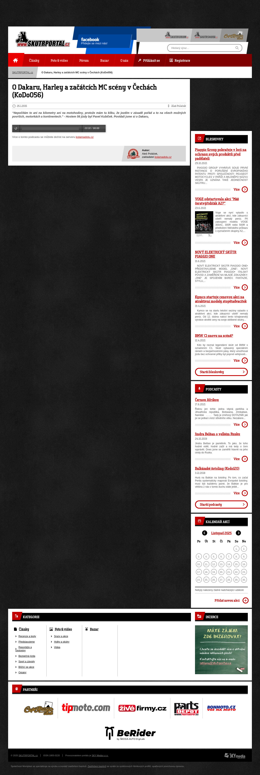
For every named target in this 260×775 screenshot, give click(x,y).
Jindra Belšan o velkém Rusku (217, 434)
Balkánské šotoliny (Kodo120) (217, 468)
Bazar (94, 629)
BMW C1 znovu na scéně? (214, 335)
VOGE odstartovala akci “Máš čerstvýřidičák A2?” (217, 201)
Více (237, 189)
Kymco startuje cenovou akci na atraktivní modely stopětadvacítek (221, 299)
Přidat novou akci (227, 600)
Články (24, 629)
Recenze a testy (27, 636)
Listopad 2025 (221, 533)
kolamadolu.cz (85, 137)
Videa (57, 647)
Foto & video (63, 629)
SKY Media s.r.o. (100, 755)
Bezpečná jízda (26, 656)
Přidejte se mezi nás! (94, 42)
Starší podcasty (211, 504)
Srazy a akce (61, 636)
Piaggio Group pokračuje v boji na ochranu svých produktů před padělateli (220, 153)
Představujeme (26, 641)
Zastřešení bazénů (97, 766)
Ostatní (22, 672)
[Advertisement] (130, 9)
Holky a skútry (61, 641)
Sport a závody (26, 661)
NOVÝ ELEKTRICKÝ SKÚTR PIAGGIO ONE (215, 254)
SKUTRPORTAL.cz (22, 72)
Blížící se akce (26, 667)
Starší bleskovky (212, 372)
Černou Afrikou (207, 399)
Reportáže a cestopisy (23, 649)
